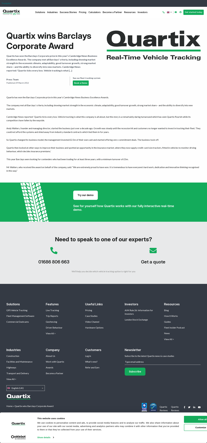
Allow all (183, 419)
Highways (11, 367)
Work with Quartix (55, 361)
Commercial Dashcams (17, 321)
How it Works (171, 316)
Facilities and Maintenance (19, 361)
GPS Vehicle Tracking (16, 310)
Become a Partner (112, 12)
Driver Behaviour (54, 327)
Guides (167, 321)
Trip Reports (52, 316)
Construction (12, 356)
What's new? (91, 361)
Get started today (193, 12)
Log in (88, 356)
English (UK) (169, 12)
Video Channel (92, 321)
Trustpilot (6, 3)
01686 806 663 (54, 257)
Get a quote (153, 257)
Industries (52, 12)
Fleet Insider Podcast (174, 327)
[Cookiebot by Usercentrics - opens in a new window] (18, 437)
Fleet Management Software (20, 316)
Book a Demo (80, 83)
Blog (166, 310)
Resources (129, 12)
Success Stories (68, 12)
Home (9, 406)
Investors (142, 12)
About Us (50, 356)
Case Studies (91, 316)
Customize (183, 427)
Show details (43, 437)
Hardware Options (94, 327)
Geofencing (51, 321)
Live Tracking (52, 310)
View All (50, 333)
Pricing (82, 12)
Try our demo (85, 195)
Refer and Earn (92, 367)
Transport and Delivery (17, 373)
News (167, 333)
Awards (49, 367)
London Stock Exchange (136, 319)
